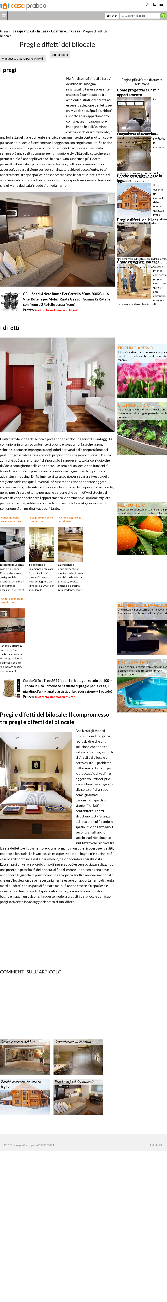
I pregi (8, 69)
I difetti (10, 327)
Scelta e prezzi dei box (18, 1042)
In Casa (42, 31)
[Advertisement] (44, 26)
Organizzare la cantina (72, 1042)
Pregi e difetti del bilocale (74, 1082)
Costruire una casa (65, 31)
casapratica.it (23, 31)
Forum (112, 15)
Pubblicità (156, 1145)
